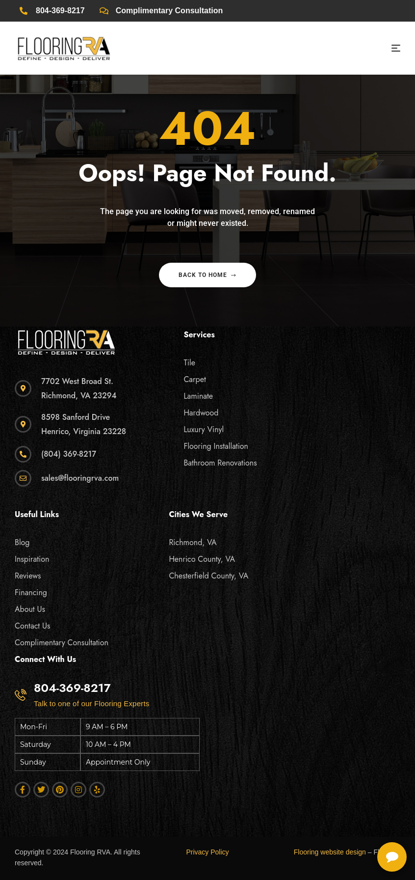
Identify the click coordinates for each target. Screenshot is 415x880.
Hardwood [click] (200, 412)
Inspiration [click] (32, 559)
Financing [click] (31, 592)
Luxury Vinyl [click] (203, 429)
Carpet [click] (194, 379)
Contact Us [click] (32, 626)
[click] (52, 11)
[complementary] (344, 826)
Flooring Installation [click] (215, 446)
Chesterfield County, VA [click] (208, 575)
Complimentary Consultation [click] (61, 642)
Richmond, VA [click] (192, 542)
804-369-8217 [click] (72, 687)
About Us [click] (30, 609)
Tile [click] (189, 362)
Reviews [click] (28, 575)
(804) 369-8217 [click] (68, 454)
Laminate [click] (198, 396)
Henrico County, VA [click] (202, 559)
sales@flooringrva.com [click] (80, 478)
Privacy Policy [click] (207, 852)
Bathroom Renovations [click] (220, 462)
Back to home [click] (207, 275)
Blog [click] (22, 542)
